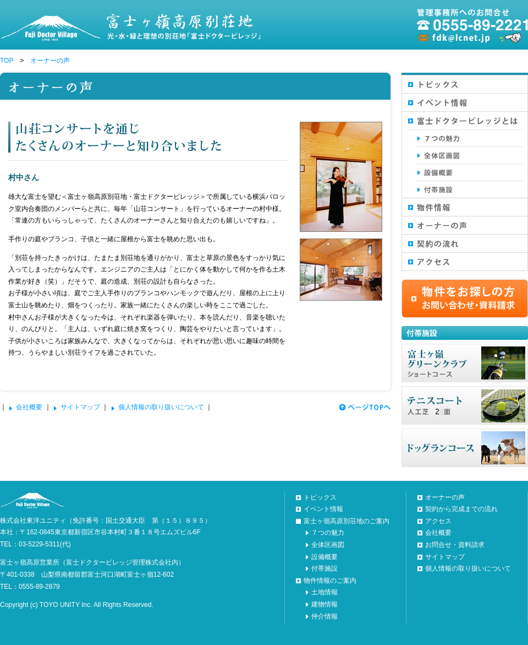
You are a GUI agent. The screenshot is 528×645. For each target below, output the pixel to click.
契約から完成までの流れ (461, 509)
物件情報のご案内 (330, 580)
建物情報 (324, 604)
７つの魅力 (327, 532)
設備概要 (324, 557)
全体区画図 (327, 545)
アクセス (438, 521)
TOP (6, 60)
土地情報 (324, 592)
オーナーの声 (50, 60)
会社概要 (29, 407)
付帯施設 (324, 568)
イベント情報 (323, 509)
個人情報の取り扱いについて (161, 407)
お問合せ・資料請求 (455, 545)
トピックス (320, 497)
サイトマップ (80, 407)
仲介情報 (324, 616)
